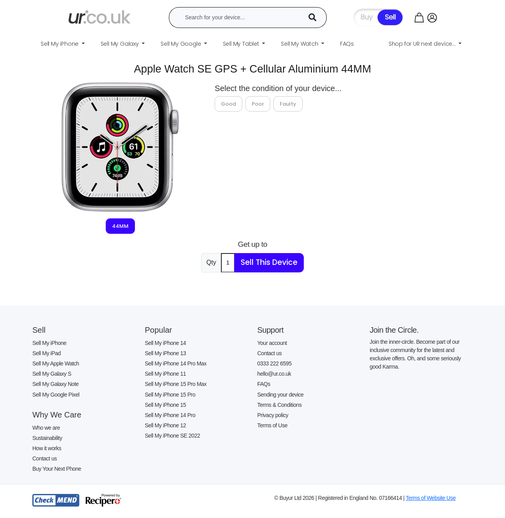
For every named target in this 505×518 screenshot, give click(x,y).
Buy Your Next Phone (56, 469)
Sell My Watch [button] (300, 44)
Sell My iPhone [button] (60, 44)
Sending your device (280, 394)
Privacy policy (272, 415)
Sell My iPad (46, 353)
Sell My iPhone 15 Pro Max (175, 384)
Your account (272, 343)
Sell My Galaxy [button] (120, 44)
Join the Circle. (394, 330)
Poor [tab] (258, 104)
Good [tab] (228, 104)
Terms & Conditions (279, 405)
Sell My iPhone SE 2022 (172, 435)
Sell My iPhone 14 (165, 343)
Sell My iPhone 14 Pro (170, 415)
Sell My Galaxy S (51, 374)
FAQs (263, 384)
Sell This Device (269, 262)
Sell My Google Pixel (55, 394)
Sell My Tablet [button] (242, 44)
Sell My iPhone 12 (165, 425)
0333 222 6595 (274, 363)
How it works (46, 448)
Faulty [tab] (288, 104)
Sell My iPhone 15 (165, 405)
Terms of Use (272, 425)
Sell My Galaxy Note (55, 384)
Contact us (44, 458)
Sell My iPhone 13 (165, 353)
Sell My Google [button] (181, 44)
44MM (120, 226)
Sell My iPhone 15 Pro (170, 394)
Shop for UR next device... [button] (423, 44)
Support (270, 330)
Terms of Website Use (431, 498)
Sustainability (47, 438)
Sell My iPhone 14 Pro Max (175, 363)
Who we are (46, 428)
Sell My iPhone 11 (165, 374)
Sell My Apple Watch (55, 363)
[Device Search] (315, 17)
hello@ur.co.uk (274, 374)
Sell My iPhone (49, 343)
